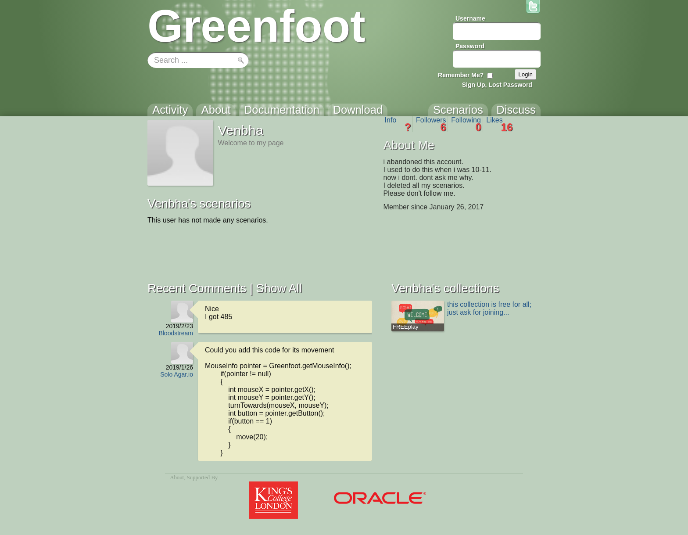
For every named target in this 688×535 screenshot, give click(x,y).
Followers (431, 124)
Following (466, 124)
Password (469, 46)
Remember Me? (461, 75)
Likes (499, 124)
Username (470, 18)
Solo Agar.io (176, 374)
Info (398, 124)
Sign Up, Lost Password (497, 84)
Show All (278, 288)
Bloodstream (175, 333)
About (177, 477)
